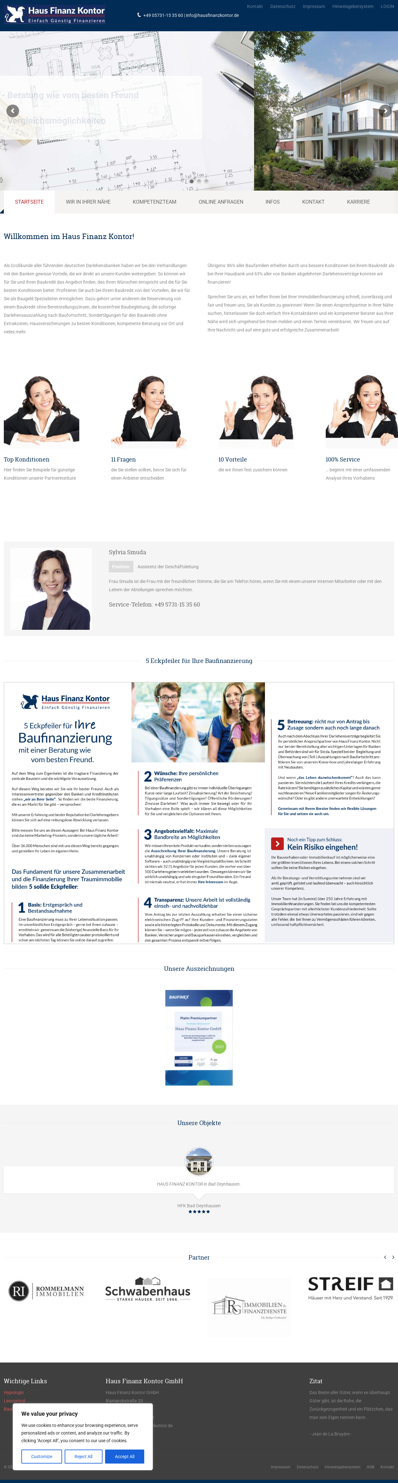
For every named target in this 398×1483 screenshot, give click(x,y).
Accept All (124, 1456)
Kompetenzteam (154, 202)
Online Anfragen (221, 202)
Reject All (83, 1456)
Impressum (314, 6)
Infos (273, 202)
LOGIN (387, 6)
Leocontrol (14, 1400)
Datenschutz (282, 6)
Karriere (358, 202)
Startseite (29, 202)
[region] (83, 1436)
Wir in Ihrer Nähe (88, 202)
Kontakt (255, 6)
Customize (41, 1456)
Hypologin (14, 1392)
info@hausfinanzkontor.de (212, 15)
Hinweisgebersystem (352, 6)
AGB (370, 1467)
